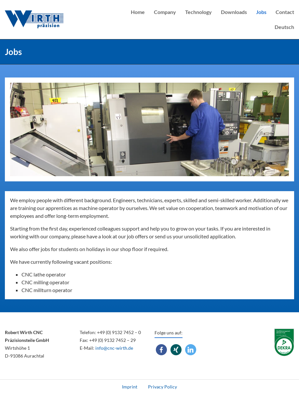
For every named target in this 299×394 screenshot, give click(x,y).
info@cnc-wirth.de (114, 348)
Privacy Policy (162, 386)
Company (165, 12)
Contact (285, 12)
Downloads (234, 12)
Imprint (129, 386)
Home (138, 12)
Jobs (261, 12)
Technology (198, 12)
